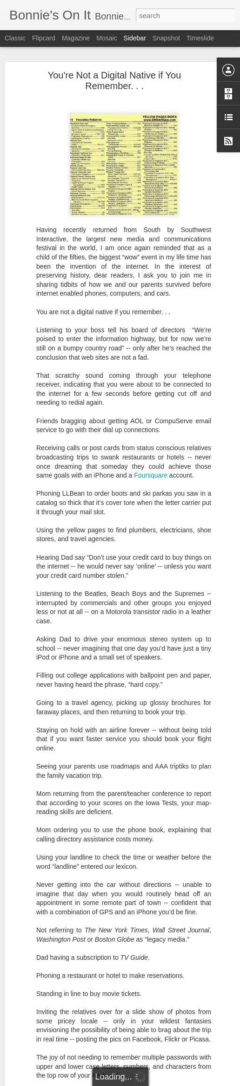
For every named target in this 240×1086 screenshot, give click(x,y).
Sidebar (135, 38)
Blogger (149, 1081)
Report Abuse (176, 1081)
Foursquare (150, 473)
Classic (15, 38)
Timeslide (200, 38)
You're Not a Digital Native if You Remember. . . (114, 78)
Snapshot (166, 38)
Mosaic (106, 38)
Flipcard (43, 38)
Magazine (76, 38)
